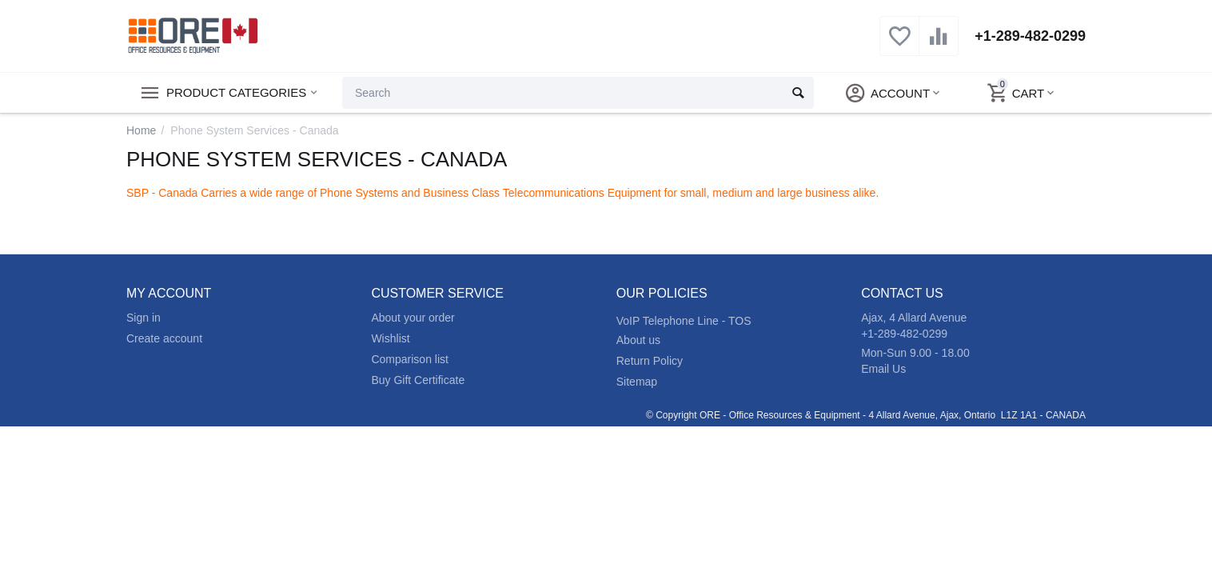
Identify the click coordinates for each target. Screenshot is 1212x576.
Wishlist (390, 338)
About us (638, 340)
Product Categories (236, 92)
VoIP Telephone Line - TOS (684, 320)
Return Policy (649, 360)
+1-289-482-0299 (1030, 36)
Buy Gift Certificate (417, 380)
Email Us (883, 368)
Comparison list (410, 359)
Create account (164, 338)
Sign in (143, 317)
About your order (412, 317)
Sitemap (636, 381)
